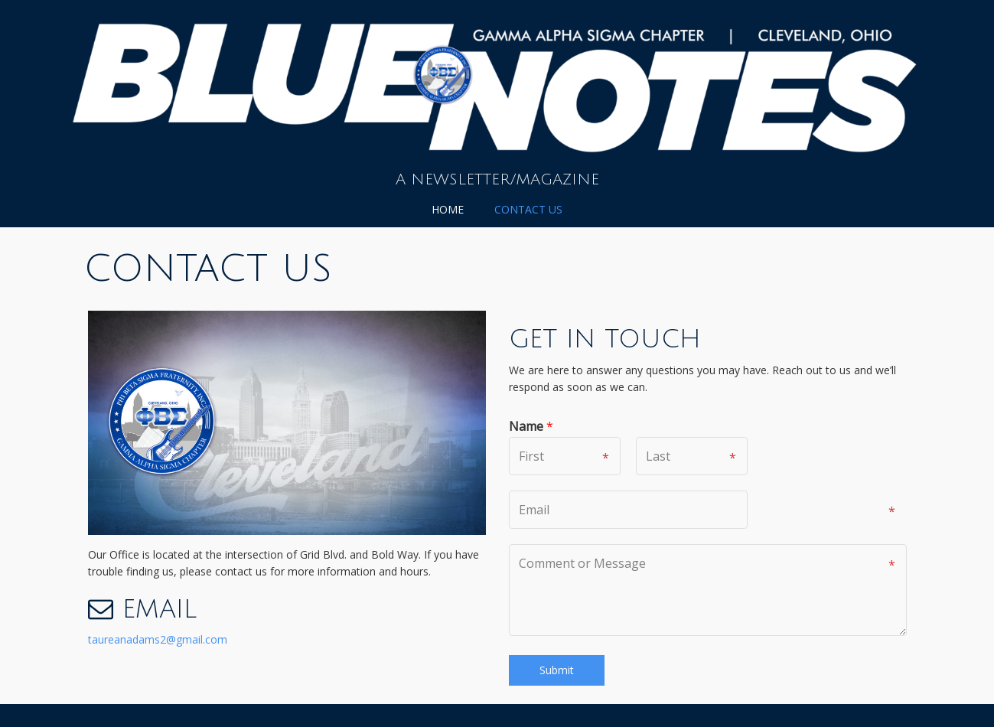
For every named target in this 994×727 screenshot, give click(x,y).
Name (531, 427)
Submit (556, 670)
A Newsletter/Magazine (497, 180)
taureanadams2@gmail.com (157, 639)
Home (448, 209)
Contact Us (528, 209)
